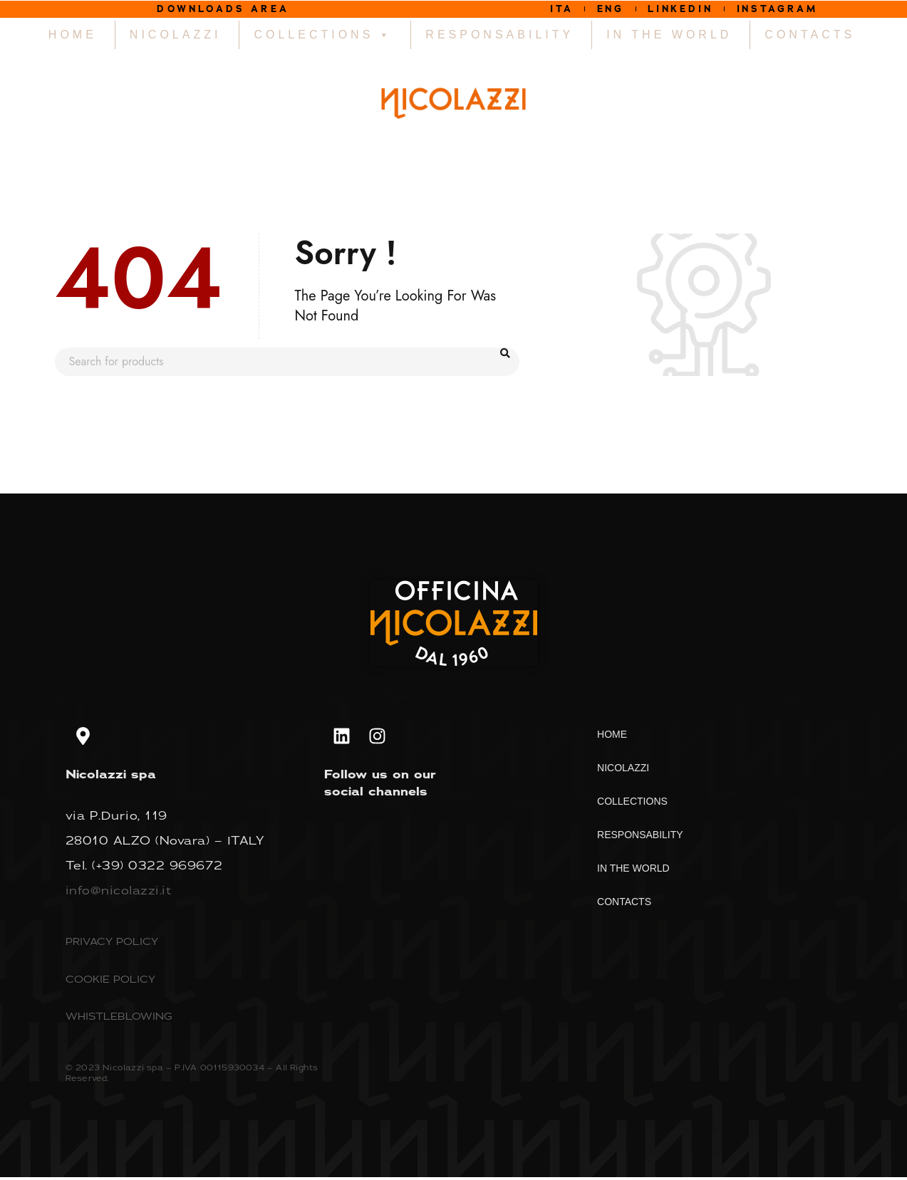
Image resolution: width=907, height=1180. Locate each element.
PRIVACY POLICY (112, 945)
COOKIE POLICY (110, 982)
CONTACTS (810, 38)
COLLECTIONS (323, 38)
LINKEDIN (679, 10)
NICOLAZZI (176, 38)
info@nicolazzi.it (119, 894)
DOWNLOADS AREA (223, 10)
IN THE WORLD (669, 38)
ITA (532, 10)
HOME (72, 38)
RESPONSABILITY (499, 38)
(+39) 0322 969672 (157, 869)
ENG (593, 10)
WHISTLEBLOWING (119, 1019)
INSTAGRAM (799, 10)
